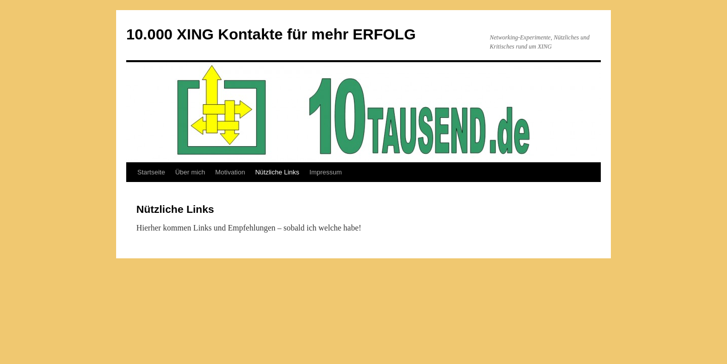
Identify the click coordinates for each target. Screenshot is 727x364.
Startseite (151, 172)
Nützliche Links (277, 172)
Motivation (230, 172)
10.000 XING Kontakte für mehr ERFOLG (271, 34)
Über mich (190, 172)
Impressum (325, 172)
